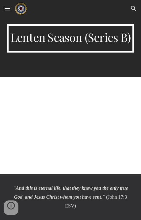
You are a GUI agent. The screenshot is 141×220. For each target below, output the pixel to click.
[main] (70, 38)
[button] (7, 8)
